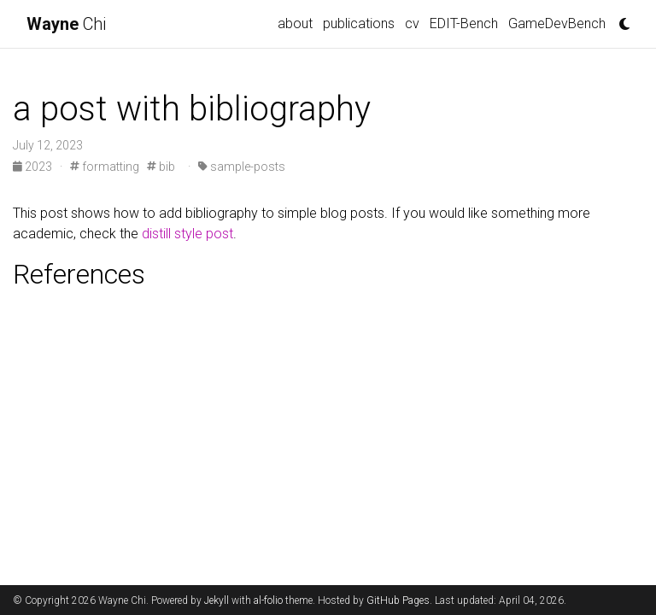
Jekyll (216, 600)
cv (412, 23)
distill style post (187, 234)
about (295, 23)
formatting (104, 166)
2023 (34, 166)
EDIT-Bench (464, 23)
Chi (66, 24)
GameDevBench (557, 23)
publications (359, 23)
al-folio (268, 600)
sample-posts (241, 166)
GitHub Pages (398, 600)
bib (161, 166)
